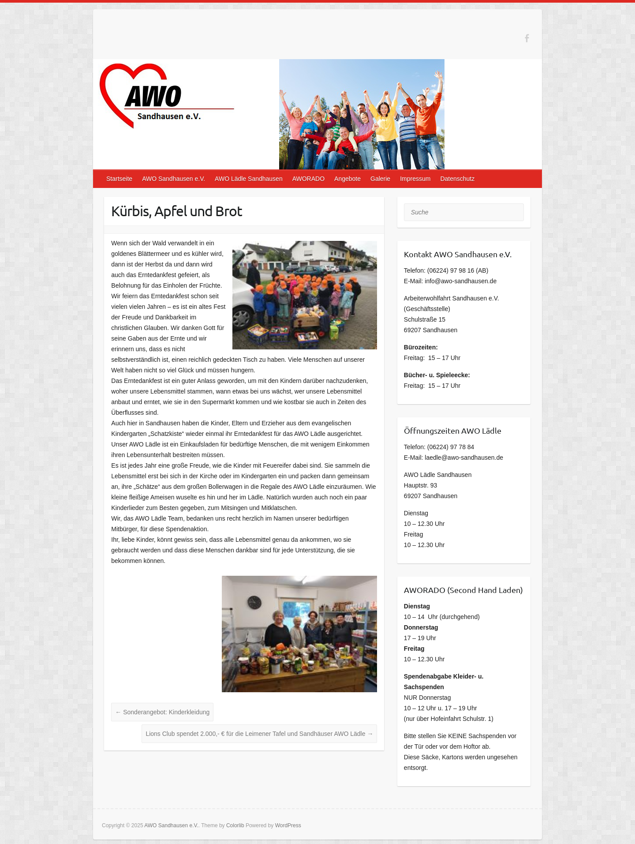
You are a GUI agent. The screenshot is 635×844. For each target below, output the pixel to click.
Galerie (380, 178)
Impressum (415, 178)
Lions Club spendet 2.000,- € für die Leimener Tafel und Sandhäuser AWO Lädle (259, 733)
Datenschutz (457, 178)
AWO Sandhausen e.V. (173, 178)
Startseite (119, 178)
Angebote (347, 178)
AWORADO (308, 178)
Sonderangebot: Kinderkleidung (162, 712)
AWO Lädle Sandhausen (249, 178)
